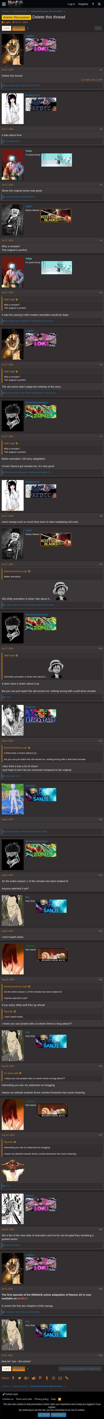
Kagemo (30, 706)
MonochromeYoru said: (15, 571)
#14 (100, 931)
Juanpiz (30, 785)
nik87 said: (9, 299)
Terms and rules (24, 1399)
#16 (100, 1066)
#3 (101, 185)
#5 (101, 292)
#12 (100, 819)
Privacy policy (41, 1399)
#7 (101, 436)
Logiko (7, 22)
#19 (100, 1289)
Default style (10, 1394)
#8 (101, 516)
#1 (101, 70)
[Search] (99, 4)
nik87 (28, 206)
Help (53, 1399)
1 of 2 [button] (6, 28)
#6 (101, 364)
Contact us (7, 1399)
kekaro (29, 1195)
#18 (100, 1229)
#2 (101, 129)
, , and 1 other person (31, 393)
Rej (27, 897)
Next (18, 28)
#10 (100, 648)
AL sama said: (11, 1073)
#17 (100, 1135)
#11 (100, 741)
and (20, 197)
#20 (100, 1355)
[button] (4, 4)
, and (22, 85)
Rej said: (8, 1011)
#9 (101, 564)
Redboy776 (32, 95)
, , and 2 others (30, 605)
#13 (100, 875)
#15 (100, 979)
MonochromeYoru (36, 402)
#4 (101, 240)
